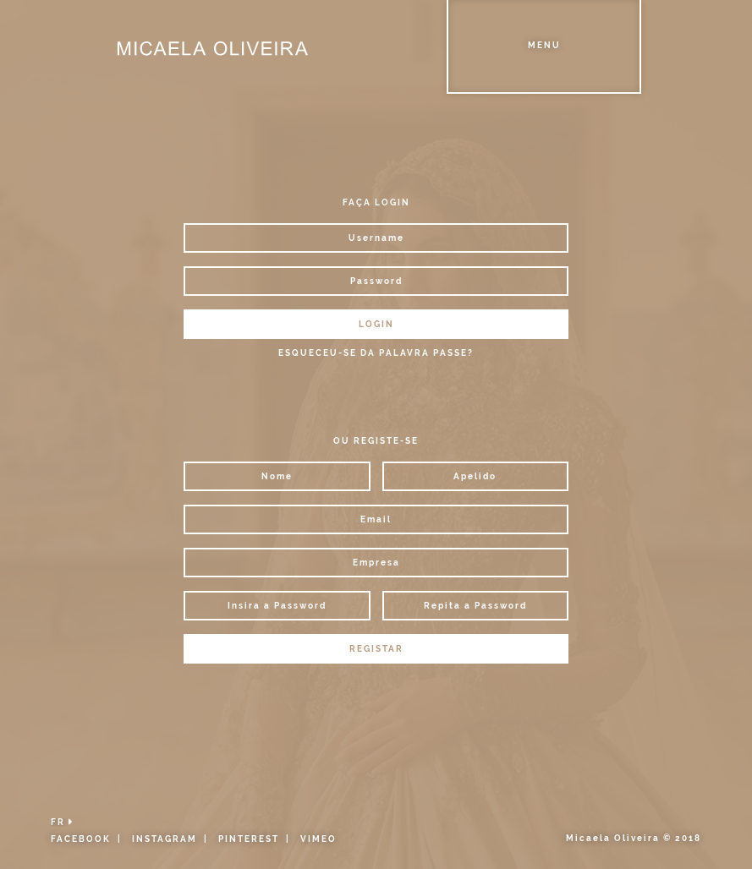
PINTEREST (248, 839)
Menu (544, 45)
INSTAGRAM (164, 839)
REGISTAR (376, 648)
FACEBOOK (81, 839)
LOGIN (376, 324)
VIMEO (318, 839)
